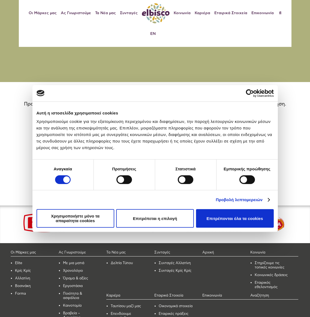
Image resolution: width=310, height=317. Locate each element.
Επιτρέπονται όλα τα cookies (234, 218)
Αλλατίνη (22, 278)
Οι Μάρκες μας (43, 13)
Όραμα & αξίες (75, 278)
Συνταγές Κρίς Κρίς (175, 271)
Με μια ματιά (73, 263)
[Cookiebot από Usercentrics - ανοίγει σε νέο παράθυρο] (250, 93)
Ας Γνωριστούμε (76, 13)
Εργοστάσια (73, 286)
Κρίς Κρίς (23, 271)
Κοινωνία (182, 13)
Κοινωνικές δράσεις (271, 275)
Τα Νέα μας (105, 13)
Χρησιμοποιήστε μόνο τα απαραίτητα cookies (75, 218)
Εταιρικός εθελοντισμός (266, 285)
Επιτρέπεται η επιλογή (155, 218)
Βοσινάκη (23, 286)
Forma (20, 293)
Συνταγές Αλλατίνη (175, 263)
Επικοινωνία (262, 13)
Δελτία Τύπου (122, 263)
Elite (18, 263)
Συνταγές (129, 13)
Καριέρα (202, 13)
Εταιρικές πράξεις (173, 314)
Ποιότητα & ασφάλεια (72, 296)
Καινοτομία (72, 305)
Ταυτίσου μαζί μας (126, 306)
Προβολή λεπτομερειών (239, 199)
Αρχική (208, 252)
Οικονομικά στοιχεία (175, 306)
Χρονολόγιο (73, 271)
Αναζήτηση (259, 295)
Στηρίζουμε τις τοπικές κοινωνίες (269, 265)
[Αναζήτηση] (282, 13)
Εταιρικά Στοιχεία (230, 13)
